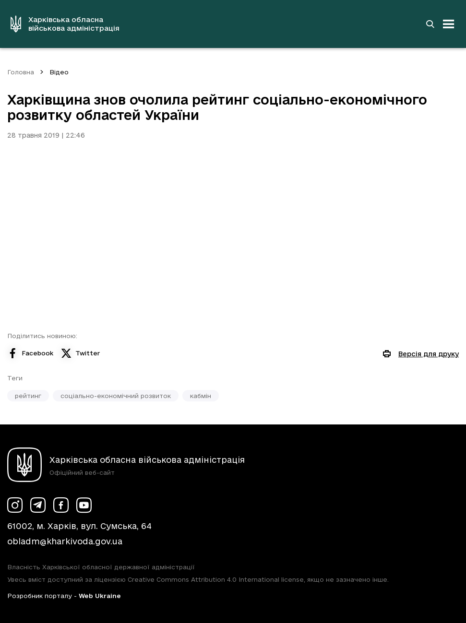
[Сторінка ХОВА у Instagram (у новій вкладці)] (15, 505)
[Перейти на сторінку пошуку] (430, 24)
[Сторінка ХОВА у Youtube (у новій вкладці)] (84, 505)
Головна (20, 72)
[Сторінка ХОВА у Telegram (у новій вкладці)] (38, 505)
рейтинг (28, 395)
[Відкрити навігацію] (449, 24)
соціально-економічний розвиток (115, 395)
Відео (59, 72)
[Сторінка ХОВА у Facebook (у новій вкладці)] (61, 505)
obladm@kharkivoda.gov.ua (64, 541)
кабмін (200, 395)
